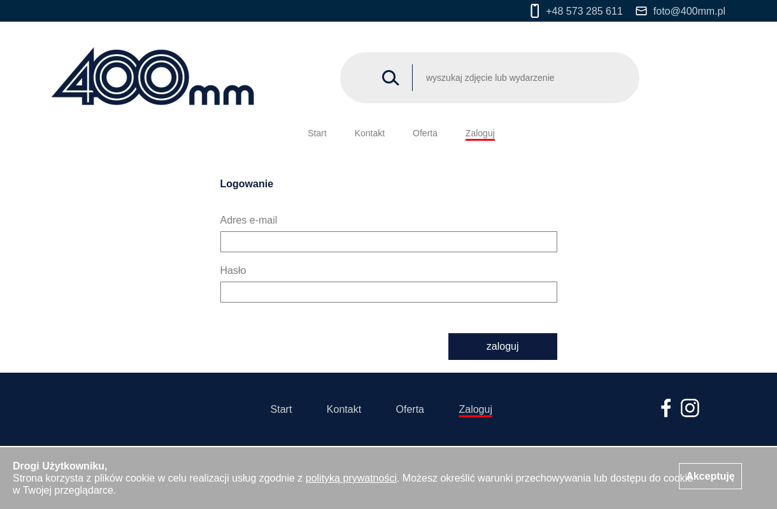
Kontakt (370, 133)
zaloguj (503, 346)
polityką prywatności (351, 478)
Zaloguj (480, 133)
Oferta (425, 133)
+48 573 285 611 (577, 10)
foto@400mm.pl (680, 11)
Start (317, 133)
